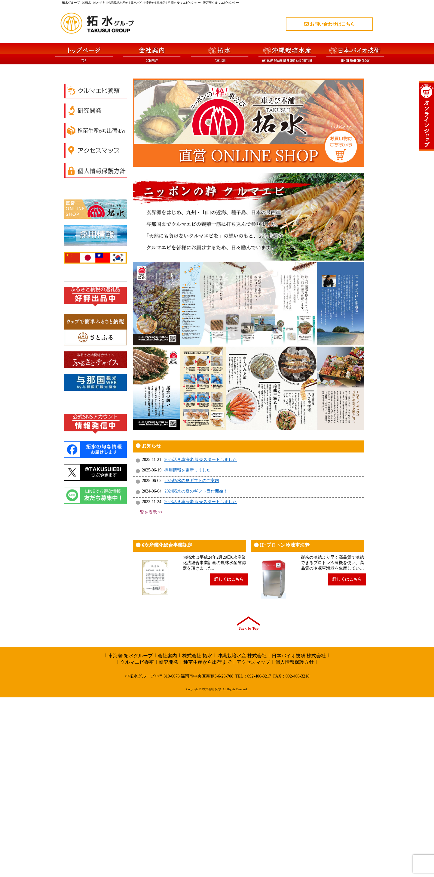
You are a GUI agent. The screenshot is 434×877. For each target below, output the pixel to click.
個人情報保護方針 (294, 841)
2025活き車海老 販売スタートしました (200, 639)
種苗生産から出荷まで (207, 841)
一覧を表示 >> (149, 692)
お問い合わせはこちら (329, 24)
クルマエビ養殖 (137, 841)
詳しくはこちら (229, 759)
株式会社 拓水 (197, 835)
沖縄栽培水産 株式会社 (242, 835)
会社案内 (167, 835)
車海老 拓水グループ (130, 835)
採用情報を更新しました (187, 649)
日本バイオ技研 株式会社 (299, 835)
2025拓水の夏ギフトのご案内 (191, 660)
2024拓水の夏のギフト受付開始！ (196, 671)
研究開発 (168, 841)
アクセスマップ (253, 841)
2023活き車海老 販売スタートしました (200, 681)
